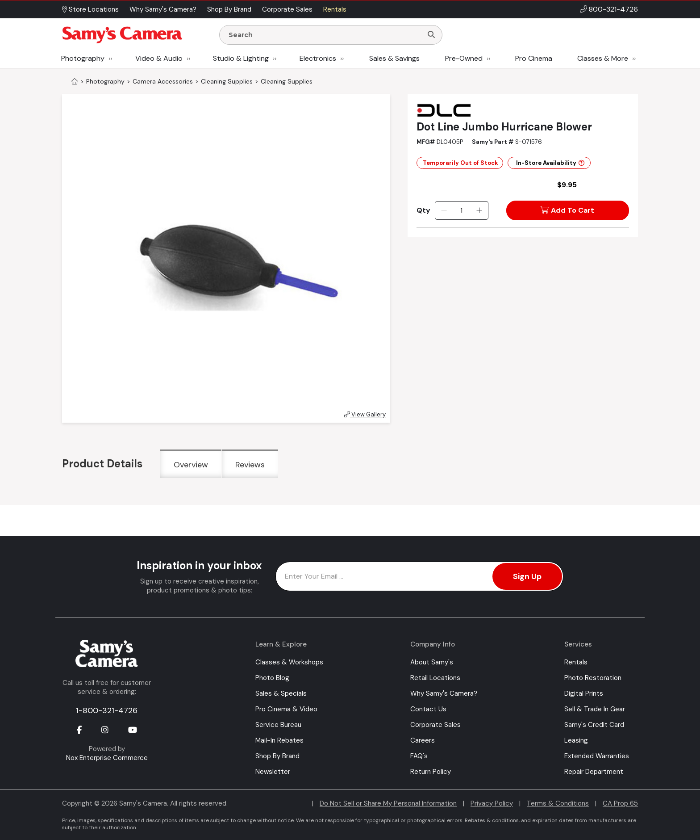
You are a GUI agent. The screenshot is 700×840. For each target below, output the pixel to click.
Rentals (576, 662)
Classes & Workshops (289, 662)
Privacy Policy (492, 803)
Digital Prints (583, 693)
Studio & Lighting (241, 58)
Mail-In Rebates (279, 740)
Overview (191, 464)
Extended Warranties (596, 756)
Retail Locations (435, 677)
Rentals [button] (334, 9)
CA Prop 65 (620, 803)
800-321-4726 (613, 9)
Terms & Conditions (558, 803)
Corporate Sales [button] (287, 9)
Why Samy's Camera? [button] (162, 9)
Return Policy (430, 771)
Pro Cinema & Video (286, 709)
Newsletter (272, 771)
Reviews (250, 464)
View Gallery (365, 414)
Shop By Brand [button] (229, 9)
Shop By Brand (277, 756)
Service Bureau (278, 724)
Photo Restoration (592, 677)
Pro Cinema (533, 58)
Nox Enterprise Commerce (107, 757)
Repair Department (593, 771)
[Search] (431, 35)
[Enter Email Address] (419, 576)
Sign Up (527, 576)
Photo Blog (272, 677)
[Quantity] (461, 210)
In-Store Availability (550, 163)
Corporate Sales (435, 724)
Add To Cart (567, 210)
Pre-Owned (464, 58)
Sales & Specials (281, 693)
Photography (82, 58)
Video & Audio (159, 58)
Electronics (318, 58)
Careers (422, 740)
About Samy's (431, 662)
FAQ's (419, 756)
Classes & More (602, 58)
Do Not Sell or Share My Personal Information (388, 803)
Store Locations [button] (90, 9)
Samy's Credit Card (594, 724)
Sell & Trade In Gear (594, 709)
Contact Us (428, 709)
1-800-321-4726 (107, 710)
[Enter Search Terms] (324, 35)
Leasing (576, 740)
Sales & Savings (394, 58)
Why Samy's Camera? (443, 693)
